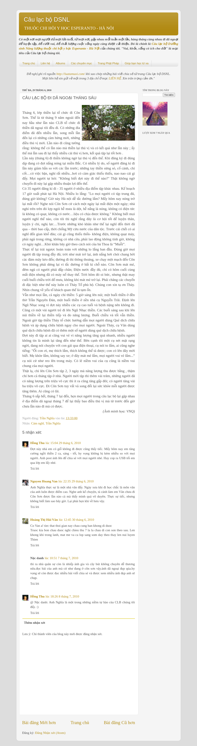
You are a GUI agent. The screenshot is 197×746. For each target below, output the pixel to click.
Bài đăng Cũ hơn (119, 722)
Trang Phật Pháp (108, 63)
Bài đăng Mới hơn (39, 722)
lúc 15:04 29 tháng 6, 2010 (63, 443)
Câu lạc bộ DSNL (47, 19)
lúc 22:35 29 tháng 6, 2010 (76, 481)
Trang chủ (28, 63)
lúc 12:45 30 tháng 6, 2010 (76, 519)
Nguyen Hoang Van (44, 481)
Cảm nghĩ (37, 423)
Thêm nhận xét (34, 622)
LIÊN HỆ (115, 78)
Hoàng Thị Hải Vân (44, 519)
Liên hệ (45, 63)
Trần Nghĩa (47, 418)
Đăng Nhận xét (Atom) (50, 733)
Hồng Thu (37, 443)
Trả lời (34, 468)
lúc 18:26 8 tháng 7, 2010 (62, 596)
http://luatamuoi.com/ (71, 74)
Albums (60, 63)
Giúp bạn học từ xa (136, 63)
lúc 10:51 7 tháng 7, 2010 (61, 558)
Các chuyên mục (81, 63)
